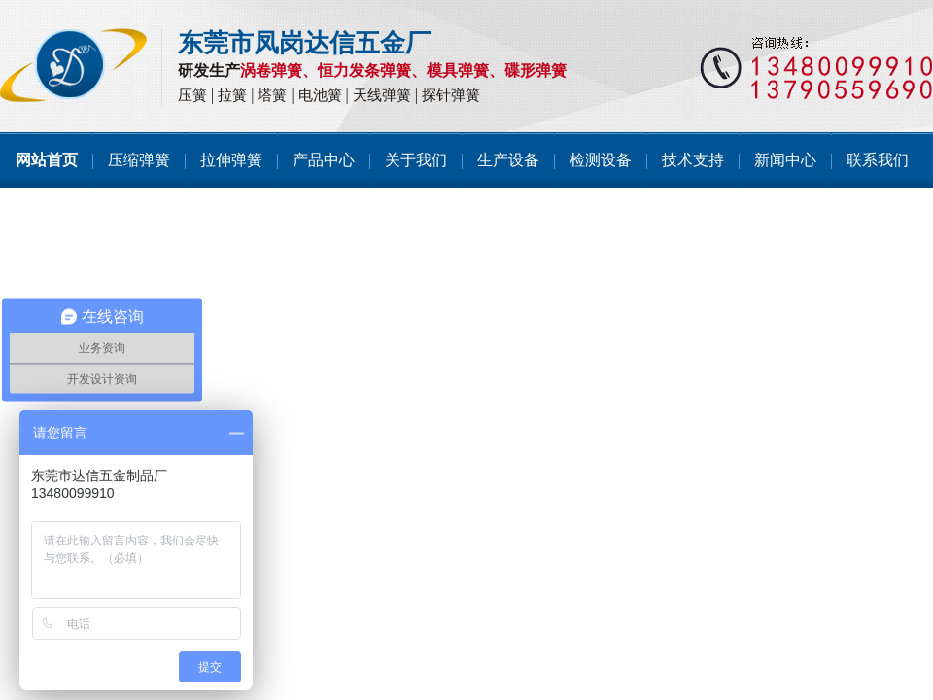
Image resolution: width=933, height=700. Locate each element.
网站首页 (47, 160)
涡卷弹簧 (271, 70)
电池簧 (320, 95)
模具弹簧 (458, 70)
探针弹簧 (451, 95)
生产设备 (508, 160)
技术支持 (693, 160)
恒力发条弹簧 (364, 70)
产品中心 (324, 160)
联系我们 (878, 160)
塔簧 (272, 95)
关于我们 (416, 160)
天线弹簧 (382, 95)
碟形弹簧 (535, 70)
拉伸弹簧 (231, 160)
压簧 (192, 95)
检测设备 (601, 160)
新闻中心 (785, 160)
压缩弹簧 (139, 160)
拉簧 (232, 95)
